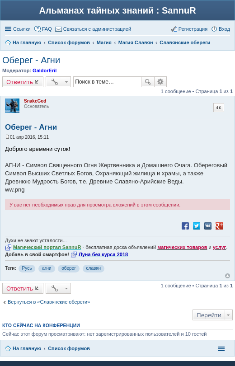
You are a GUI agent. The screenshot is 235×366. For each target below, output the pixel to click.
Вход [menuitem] (224, 29)
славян (93, 268)
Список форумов (69, 348)
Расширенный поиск (161, 81)
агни (46, 268)
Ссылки (22, 29)
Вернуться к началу (227, 275)
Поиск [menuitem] (227, 43)
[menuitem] (93, 28)
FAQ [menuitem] (47, 29)
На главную (27, 348)
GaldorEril (44, 70)
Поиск (148, 81)
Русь (27, 268)
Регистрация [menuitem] (193, 29)
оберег (68, 268)
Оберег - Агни (31, 60)
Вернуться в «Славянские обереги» (49, 302)
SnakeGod (35, 101)
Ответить (19, 82)
